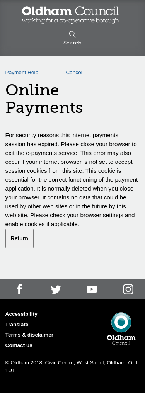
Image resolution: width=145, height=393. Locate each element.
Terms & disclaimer (29, 335)
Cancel (74, 72)
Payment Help (21, 72)
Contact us (18, 345)
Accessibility (21, 314)
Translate (17, 324)
